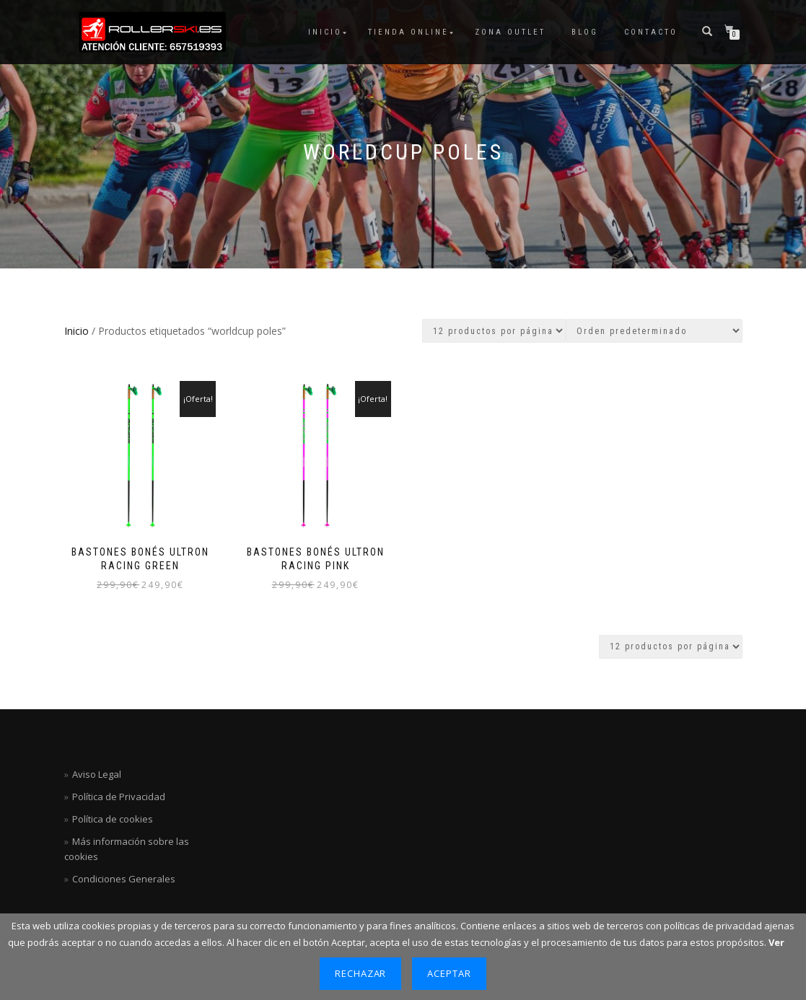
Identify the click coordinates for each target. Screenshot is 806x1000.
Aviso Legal (96, 774)
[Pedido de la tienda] (654, 331)
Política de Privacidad (118, 796)
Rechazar (361, 973)
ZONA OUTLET (510, 32)
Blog (584, 32)
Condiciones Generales (123, 878)
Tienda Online (408, 32)
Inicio (325, 32)
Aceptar (449, 973)
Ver (776, 942)
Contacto (651, 32)
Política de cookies (112, 818)
